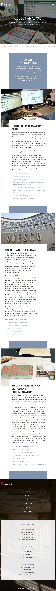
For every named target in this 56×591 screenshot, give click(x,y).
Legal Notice (21, 588)
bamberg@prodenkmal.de (29, 539)
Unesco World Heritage (31, 47)
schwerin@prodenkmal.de (29, 575)
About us (28, 503)
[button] (53, 4)
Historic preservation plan (11, 47)
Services (28, 495)
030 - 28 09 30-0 (29, 572)
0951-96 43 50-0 (29, 537)
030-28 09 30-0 (29, 555)
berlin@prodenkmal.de (29, 557)
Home (28, 491)
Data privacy (29, 588)
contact (28, 507)
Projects (28, 499)
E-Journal (28, 512)
